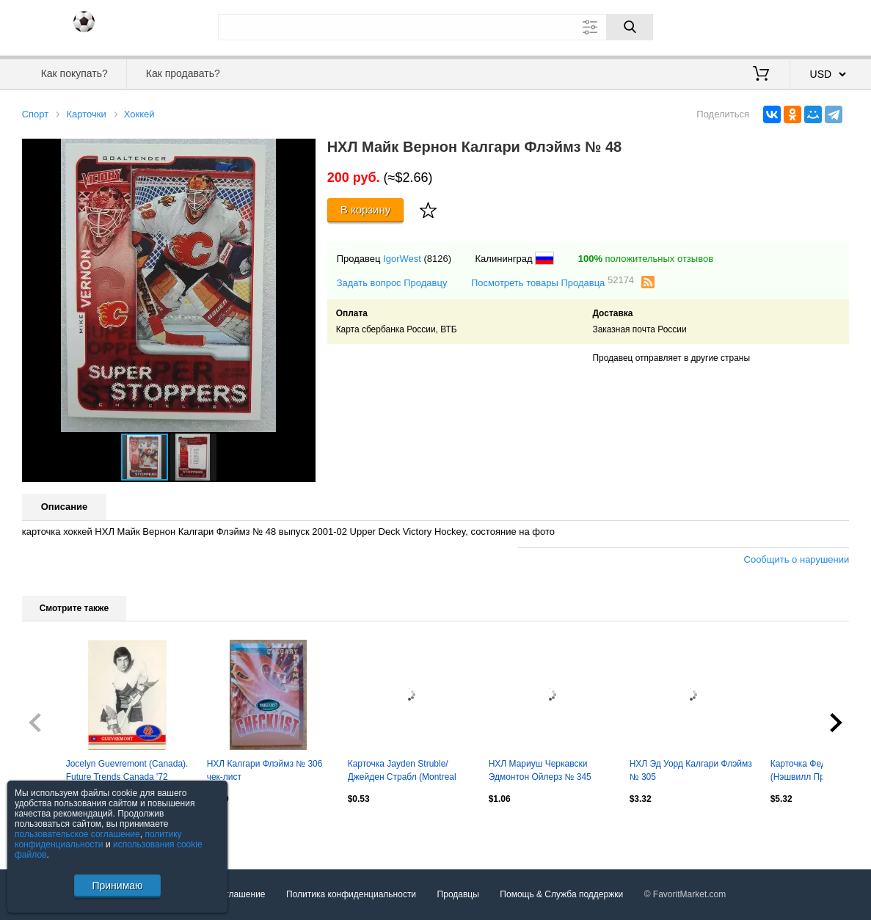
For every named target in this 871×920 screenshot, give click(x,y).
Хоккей (139, 114)
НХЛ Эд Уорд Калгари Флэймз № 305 (691, 770)
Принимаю (117, 885)
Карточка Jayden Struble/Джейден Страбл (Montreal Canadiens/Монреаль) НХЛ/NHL (402, 772)
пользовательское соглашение (77, 834)
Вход (764, 26)
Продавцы (458, 894)
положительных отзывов (645, 258)
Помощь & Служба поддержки (561, 894)
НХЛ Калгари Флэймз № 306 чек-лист (265, 770)
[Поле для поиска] (436, 27)
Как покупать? (74, 73)
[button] (302, 152)
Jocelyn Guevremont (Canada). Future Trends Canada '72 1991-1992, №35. (127, 772)
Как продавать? (183, 73)
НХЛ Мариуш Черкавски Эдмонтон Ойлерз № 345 (540, 770)
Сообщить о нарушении (797, 559)
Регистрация (819, 26)
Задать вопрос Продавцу (392, 282)
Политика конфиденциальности (351, 894)
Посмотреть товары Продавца (552, 282)
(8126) (437, 258)
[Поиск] (629, 27)
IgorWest (402, 258)
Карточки (86, 114)
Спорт (35, 114)
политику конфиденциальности (98, 839)
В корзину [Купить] (365, 209)
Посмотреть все (54, 830)
